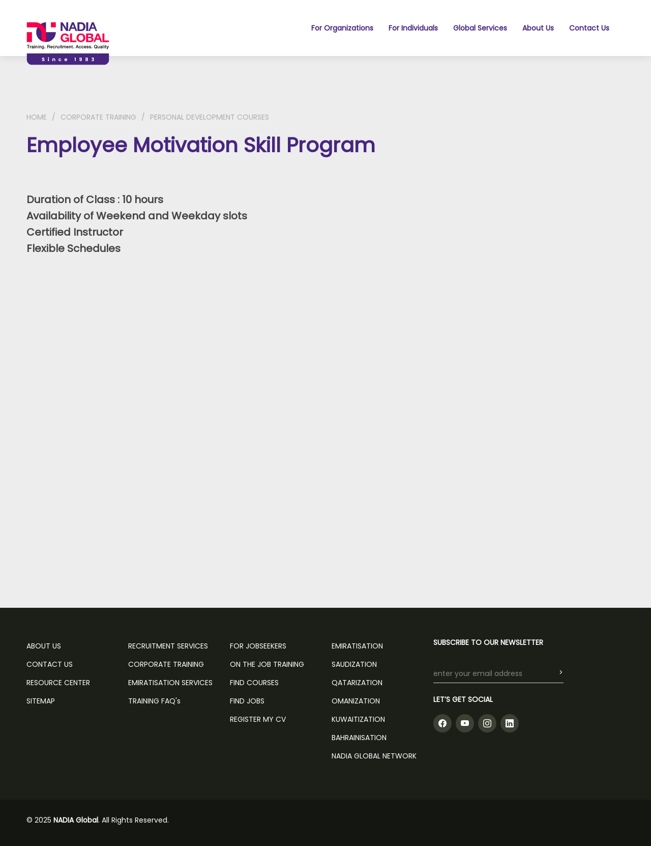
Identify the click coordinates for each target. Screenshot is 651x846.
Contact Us (589, 28)
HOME (36, 117)
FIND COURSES (254, 683)
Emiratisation (357, 646)
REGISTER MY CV (258, 719)
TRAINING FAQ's (154, 701)
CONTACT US (49, 664)
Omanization (356, 701)
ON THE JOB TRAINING (267, 664)
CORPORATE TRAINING (98, 117)
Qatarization (357, 683)
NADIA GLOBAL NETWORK (374, 756)
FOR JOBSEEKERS (258, 646)
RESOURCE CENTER (58, 683)
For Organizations (342, 28)
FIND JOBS (247, 701)
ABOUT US (43, 646)
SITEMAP (40, 701)
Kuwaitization (358, 719)
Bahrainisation (359, 737)
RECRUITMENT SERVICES (168, 646)
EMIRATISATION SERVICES (170, 683)
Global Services (480, 28)
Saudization (354, 664)
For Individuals (413, 28)
